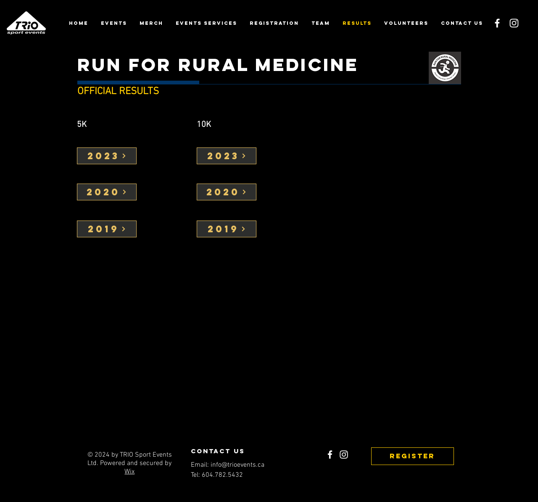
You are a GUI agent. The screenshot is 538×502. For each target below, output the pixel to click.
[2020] (107, 192)
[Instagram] (514, 23)
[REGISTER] (412, 456)
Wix (129, 472)
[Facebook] (497, 23)
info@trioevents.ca (237, 465)
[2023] (107, 155)
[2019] (107, 229)
